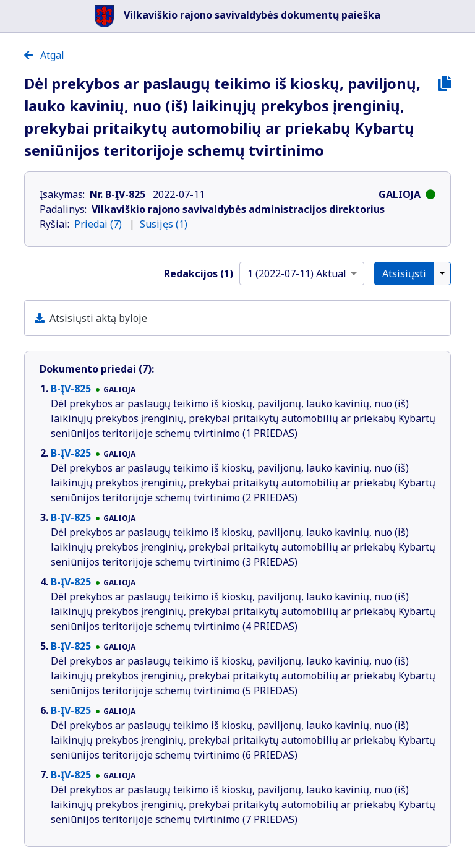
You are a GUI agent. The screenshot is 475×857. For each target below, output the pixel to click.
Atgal (44, 55)
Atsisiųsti (404, 273)
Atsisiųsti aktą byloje (98, 318)
